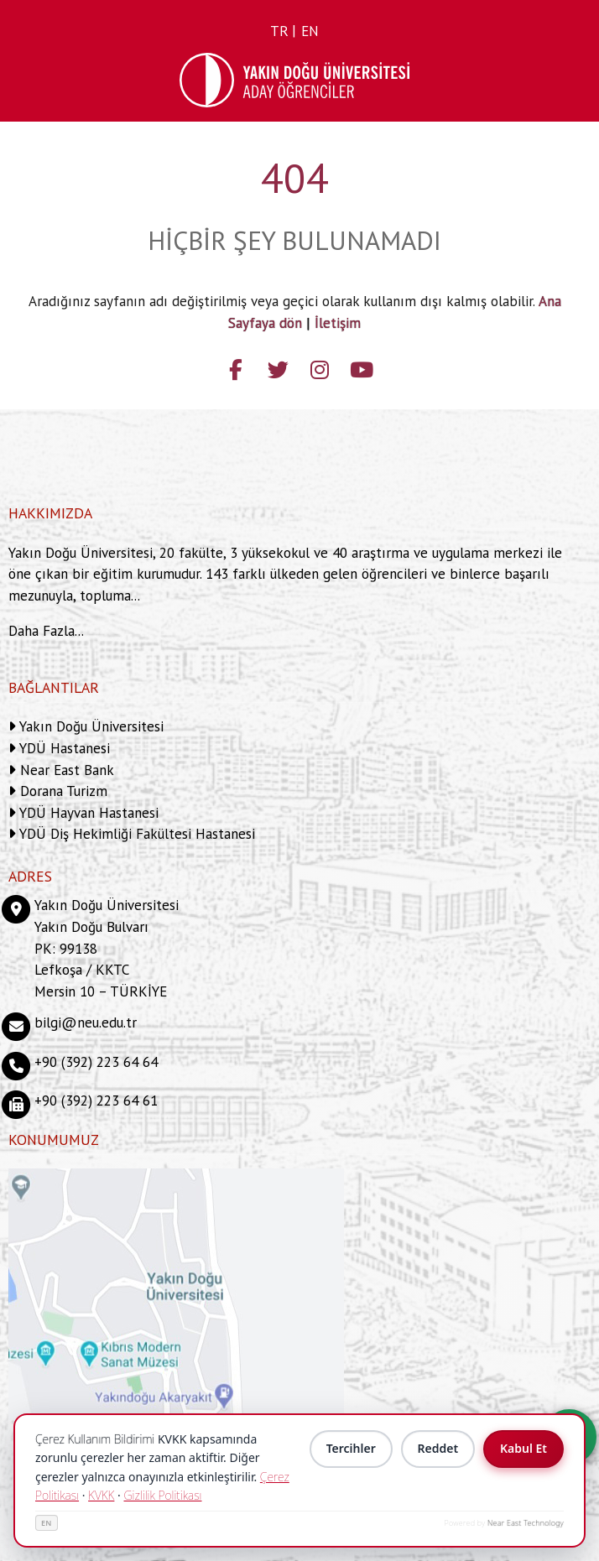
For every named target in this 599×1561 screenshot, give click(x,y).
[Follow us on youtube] (361, 367)
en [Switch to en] (310, 31)
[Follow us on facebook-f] (236, 367)
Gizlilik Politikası (162, 1495)
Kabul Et (523, 1449)
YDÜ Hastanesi (63, 748)
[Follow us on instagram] (319, 367)
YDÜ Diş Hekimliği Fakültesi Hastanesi (135, 834)
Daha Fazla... (46, 631)
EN (46, 1522)
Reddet (437, 1449)
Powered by (504, 1522)
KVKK (101, 1495)
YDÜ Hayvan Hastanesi (87, 813)
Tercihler (350, 1449)
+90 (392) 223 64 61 (96, 1100)
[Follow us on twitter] (277, 367)
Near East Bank (65, 770)
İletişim (338, 323)
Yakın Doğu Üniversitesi (90, 726)
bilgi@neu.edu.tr (85, 1022)
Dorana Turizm (61, 791)
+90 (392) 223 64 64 (96, 1062)
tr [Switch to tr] (279, 31)
